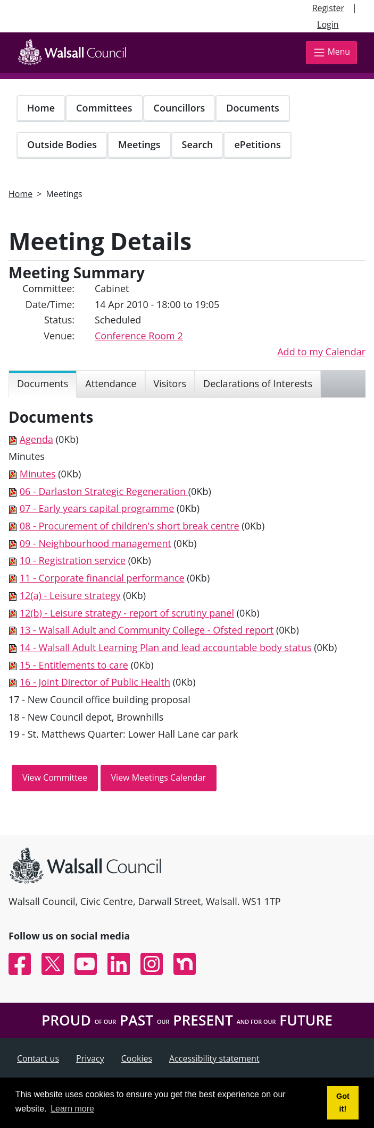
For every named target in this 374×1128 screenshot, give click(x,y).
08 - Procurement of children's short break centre (129, 525)
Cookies (136, 1058)
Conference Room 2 (139, 335)
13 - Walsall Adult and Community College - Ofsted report (147, 629)
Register (328, 8)
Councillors (179, 107)
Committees (104, 107)
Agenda (36, 439)
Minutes (38, 473)
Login (328, 24)
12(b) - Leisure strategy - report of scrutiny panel (127, 612)
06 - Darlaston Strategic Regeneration (104, 491)
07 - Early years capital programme (97, 508)
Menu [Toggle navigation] (331, 52)
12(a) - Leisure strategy (70, 595)
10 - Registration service (73, 560)
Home (41, 107)
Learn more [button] (72, 1108)
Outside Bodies (62, 144)
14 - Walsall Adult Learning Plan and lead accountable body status (166, 647)
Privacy (90, 1058)
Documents (252, 107)
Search (197, 144)
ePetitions (257, 144)
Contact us (38, 1058)
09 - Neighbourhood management (95, 543)
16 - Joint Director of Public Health (95, 682)
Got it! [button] (343, 1102)
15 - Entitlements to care (74, 665)
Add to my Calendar (321, 351)
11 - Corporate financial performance (102, 577)
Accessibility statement (214, 1058)
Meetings (139, 144)
